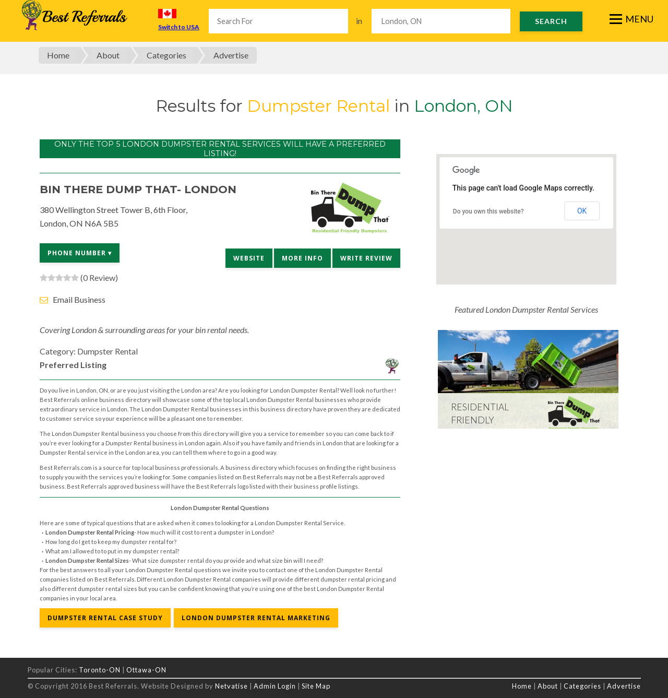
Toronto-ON (100, 670)
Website (249, 258)
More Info (302, 258)
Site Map (316, 686)
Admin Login (275, 686)
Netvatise (232, 686)
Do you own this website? (488, 211)
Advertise (230, 55)
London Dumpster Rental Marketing (256, 617)
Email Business (79, 299)
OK (582, 211)
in (359, 21)
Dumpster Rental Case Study (105, 617)
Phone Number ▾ (79, 253)
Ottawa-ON (146, 670)
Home (58, 55)
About (108, 55)
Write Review (366, 258)
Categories (166, 55)
